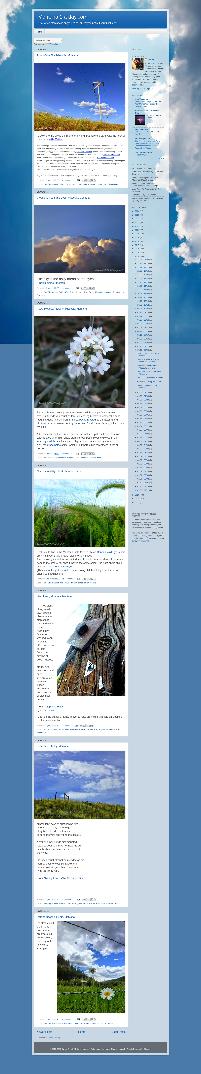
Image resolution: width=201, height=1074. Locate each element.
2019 (137, 237)
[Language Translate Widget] (48, 40)
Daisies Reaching (59, 1023)
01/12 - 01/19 (143, 486)
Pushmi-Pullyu (63, 566)
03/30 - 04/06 (143, 445)
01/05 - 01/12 (143, 490)
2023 (137, 222)
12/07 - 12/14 (143, 271)
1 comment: (67, 725)
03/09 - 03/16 (143, 456)
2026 (137, 211)
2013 (137, 495)
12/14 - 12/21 (143, 267)
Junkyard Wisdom (143, 152)
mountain (96, 1023)
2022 (137, 226)
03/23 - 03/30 (143, 449)
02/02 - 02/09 (143, 475)
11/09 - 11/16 (143, 286)
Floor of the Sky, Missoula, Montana (57, 55)
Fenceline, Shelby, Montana (53, 746)
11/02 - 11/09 (143, 290)
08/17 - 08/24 (143, 331)
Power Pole (101, 184)
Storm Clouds (107, 1023)
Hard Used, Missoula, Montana (54, 596)
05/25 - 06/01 (143, 415)
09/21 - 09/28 (143, 312)
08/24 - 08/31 (143, 327)
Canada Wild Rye (107, 552)
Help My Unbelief (142, 155)
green (86, 583)
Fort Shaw (72, 583)
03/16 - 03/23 (143, 452)
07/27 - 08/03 (143, 342)
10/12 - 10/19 (143, 301)
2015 (137, 253)
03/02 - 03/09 (143, 460)
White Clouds (113, 903)
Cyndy (151, 59)
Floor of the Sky (65, 184)
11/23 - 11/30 (143, 278)
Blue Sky (47, 184)
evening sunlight (46, 441)
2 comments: (67, 288)
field (70, 1023)
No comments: (68, 180)
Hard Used (52, 729)
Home (39, 31)
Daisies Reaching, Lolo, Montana (56, 916)
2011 (137, 502)
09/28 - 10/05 (143, 309)
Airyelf (129, 1049)
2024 (137, 219)
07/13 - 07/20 (143, 350)
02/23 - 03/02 (143, 464)
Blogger (147, 1049)
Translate (51, 44)
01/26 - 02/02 (143, 479)
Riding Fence (52, 878)
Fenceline (72, 903)
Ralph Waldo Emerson (52, 282)
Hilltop (85, 903)
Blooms (47, 458)
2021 (137, 230)
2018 (137, 241)
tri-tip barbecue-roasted (82, 419)
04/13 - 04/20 (143, 437)
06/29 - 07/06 (143, 396)
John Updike (47, 710)
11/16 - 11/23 (143, 282)
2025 (137, 215)
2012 (137, 499)
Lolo (80, 1023)
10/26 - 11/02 (143, 294)
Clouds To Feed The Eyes (63, 292)
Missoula (83, 184)
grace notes (54, 445)
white (99, 458)
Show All (161, 158)
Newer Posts (44, 1031)
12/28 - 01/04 (143, 260)
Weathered (41, 733)
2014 (137, 256)
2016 (137, 249)
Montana (91, 184)
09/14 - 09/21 (143, 316)
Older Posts (118, 1031)
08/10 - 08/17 (143, 335)
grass (75, 184)
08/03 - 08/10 (143, 339)
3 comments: (67, 454)
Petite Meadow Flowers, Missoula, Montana (62, 308)
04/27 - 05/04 (143, 430)
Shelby (104, 903)
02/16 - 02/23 (143, 468)
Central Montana (59, 903)
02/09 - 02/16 (143, 471)
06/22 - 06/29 (143, 400)
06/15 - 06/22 (143, 403)
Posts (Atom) (54, 1038)
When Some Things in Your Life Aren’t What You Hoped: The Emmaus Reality (148, 103)
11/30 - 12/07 (143, 275)
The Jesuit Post (142, 129)
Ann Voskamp (141, 99)
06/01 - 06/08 (143, 411)
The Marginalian (142, 139)
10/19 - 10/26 (143, 297)
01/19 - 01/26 (143, 483)
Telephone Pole (112, 729)
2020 (137, 234)
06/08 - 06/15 (143, 407)
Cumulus (79, 292)
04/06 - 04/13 (143, 441)
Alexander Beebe (76, 878)
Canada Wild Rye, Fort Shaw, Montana (59, 471)
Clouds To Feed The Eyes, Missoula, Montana (63, 197)
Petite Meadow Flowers (86, 458)
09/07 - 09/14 (143, 320)
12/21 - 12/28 (143, 263)
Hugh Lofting (58, 570)
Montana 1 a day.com (62, 17)
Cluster (54, 458)
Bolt (45, 729)
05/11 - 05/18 (143, 422)
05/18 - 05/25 (143, 419)
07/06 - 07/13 (143, 392)
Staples (101, 729)
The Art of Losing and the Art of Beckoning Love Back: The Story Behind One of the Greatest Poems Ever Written (148, 144)
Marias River (94, 903)
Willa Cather (113, 184)
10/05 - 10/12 (143, 305)
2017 (137, 245)
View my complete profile (143, 88)
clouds (55, 184)
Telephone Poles (54, 706)
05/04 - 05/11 (143, 426)
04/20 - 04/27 (143, 434)
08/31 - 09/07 (143, 324)
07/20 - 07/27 (143, 346)
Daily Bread (89, 292)
